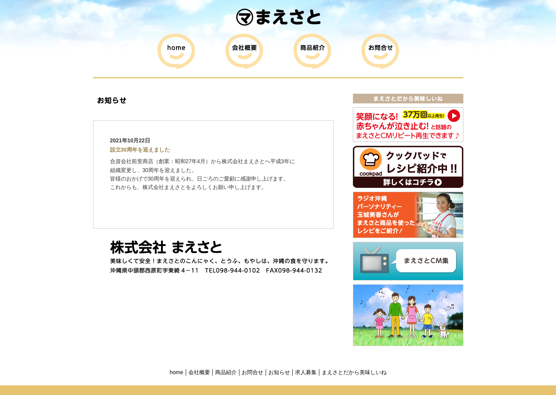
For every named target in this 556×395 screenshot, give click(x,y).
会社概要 (199, 372)
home (176, 372)
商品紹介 (226, 372)
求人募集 (306, 372)
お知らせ (279, 372)
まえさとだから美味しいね (354, 372)
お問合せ (252, 372)
